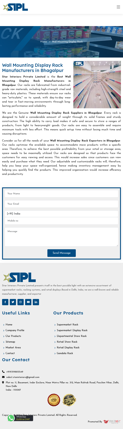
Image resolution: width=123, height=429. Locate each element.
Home (43, 42)
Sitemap (10, 342)
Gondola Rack (65, 353)
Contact (10, 353)
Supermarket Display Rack (72, 330)
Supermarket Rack (67, 324)
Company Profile (15, 330)
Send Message (62, 253)
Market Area (13, 347)
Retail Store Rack (67, 342)
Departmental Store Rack (72, 336)
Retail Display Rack (68, 347)
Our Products (13, 336)
